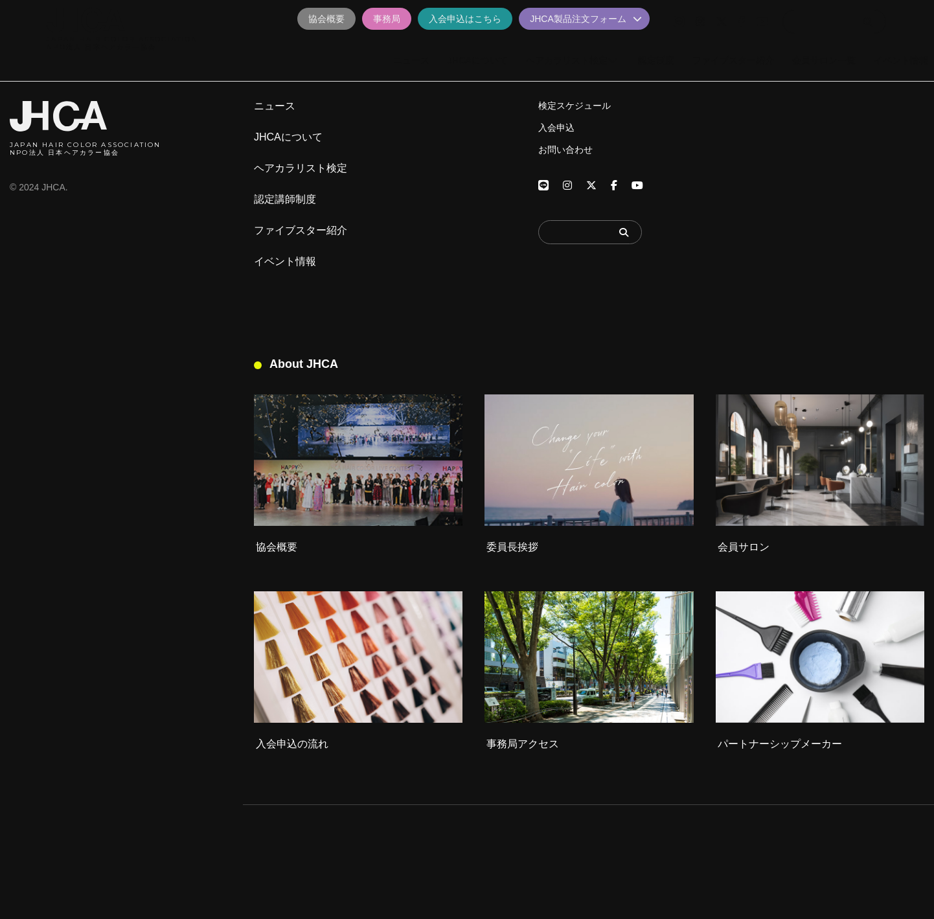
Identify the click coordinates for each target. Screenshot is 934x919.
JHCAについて (288, 137)
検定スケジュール (574, 105)
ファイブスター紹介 (300, 230)
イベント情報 (285, 261)
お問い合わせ (565, 149)
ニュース (274, 106)
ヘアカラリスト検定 (300, 168)
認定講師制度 (285, 199)
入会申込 (556, 127)
